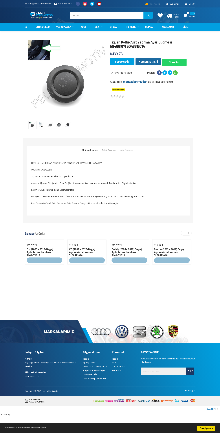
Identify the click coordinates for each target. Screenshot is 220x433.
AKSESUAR (169, 32)
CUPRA (150, 32)
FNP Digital (190, 404)
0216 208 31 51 (63, 3)
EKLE (189, 381)
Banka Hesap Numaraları (94, 392)
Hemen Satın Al (148, 67)
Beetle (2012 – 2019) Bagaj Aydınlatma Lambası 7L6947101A (169, 262)
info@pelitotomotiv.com (38, 3)
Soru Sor (174, 67)
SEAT (99, 32)
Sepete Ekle (122, 67)
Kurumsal (116, 383)
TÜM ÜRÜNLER (42, 32)
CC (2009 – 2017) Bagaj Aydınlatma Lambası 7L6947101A (82, 262)
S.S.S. (114, 373)
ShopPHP (211, 423)
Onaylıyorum (206, 428)
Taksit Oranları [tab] (109, 159)
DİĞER (186, 32)
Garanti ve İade (90, 387)
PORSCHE (132, 32)
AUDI (84, 32)
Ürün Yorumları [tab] (136, 159)
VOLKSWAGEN (65, 32)
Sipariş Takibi (89, 373)
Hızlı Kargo (152, 3)
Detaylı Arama (118, 378)
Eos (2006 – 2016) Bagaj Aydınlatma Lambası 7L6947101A (40, 262)
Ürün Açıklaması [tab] (80, 159)
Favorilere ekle (121, 76)
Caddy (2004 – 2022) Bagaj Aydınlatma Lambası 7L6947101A (127, 262)
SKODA (114, 32)
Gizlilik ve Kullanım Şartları (95, 378)
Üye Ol (190, 4)
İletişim (86, 369)
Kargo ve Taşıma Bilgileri (94, 383)
